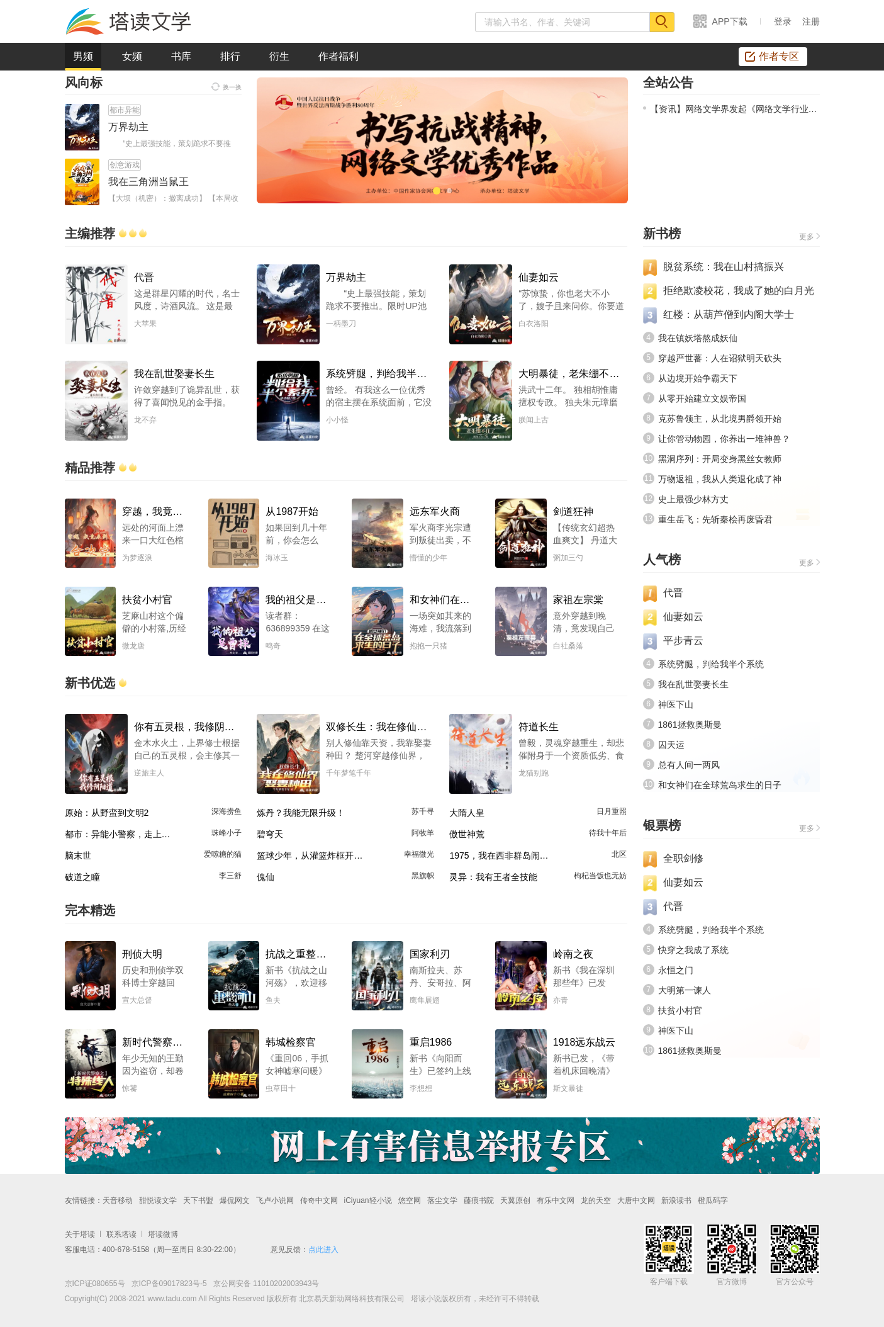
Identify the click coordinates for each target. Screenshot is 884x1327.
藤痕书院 (479, 1200)
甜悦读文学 (158, 1200)
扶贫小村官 (680, 1010)
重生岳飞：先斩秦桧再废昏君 (715, 519)
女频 (132, 56)
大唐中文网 (636, 1200)
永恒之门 (675, 970)
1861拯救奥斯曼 (690, 725)
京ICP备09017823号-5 (167, 1283)
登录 (783, 21)
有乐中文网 (555, 1200)
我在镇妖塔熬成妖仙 (697, 338)
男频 (83, 61)
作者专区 (772, 56)
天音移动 (118, 1200)
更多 (806, 236)
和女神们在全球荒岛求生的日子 (719, 785)
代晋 (673, 592)
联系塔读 (121, 1234)
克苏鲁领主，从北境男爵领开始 (719, 419)
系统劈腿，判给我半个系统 (711, 664)
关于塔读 (80, 1234)
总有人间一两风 (689, 765)
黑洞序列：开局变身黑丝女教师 (719, 459)
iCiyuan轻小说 (368, 1200)
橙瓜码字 (713, 1200)
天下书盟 (198, 1200)
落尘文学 (442, 1200)
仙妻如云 (683, 616)
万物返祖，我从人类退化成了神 (719, 479)
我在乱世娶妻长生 (693, 684)
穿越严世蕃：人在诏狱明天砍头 (719, 358)
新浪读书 (676, 1200)
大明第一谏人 (684, 990)
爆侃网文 (235, 1200)
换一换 (226, 86)
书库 (181, 56)
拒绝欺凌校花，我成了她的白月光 (738, 290)
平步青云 (683, 640)
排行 (230, 56)
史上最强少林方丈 (693, 499)
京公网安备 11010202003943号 (263, 1283)
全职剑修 (683, 858)
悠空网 (409, 1200)
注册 (811, 21)
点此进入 (323, 1249)
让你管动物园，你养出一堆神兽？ (724, 439)
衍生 (279, 56)
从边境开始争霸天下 (697, 378)
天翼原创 (515, 1200)
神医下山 (675, 704)
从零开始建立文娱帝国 (702, 398)
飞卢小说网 (275, 1200)
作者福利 (338, 56)
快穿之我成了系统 (693, 950)
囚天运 (671, 745)
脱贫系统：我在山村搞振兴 (723, 266)
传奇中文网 (319, 1200)
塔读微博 (163, 1234)
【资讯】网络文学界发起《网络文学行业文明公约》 (731, 109)
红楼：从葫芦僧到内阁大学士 (728, 314)
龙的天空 (596, 1200)
